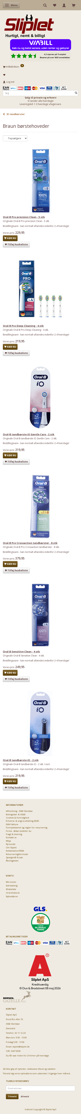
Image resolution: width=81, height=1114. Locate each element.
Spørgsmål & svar (14, 857)
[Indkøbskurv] (40, 66)
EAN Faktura (12, 824)
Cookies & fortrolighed (17, 817)
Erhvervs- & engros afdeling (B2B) (22, 820)
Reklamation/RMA (15, 850)
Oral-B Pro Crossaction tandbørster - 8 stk (30, 543)
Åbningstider (12, 860)
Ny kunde (10, 844)
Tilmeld (12, 1096)
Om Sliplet (11, 847)
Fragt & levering (14, 834)
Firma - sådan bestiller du (18, 831)
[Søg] (76, 93)
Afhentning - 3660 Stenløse (19, 811)
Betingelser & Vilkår (16, 814)
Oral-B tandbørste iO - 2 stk (20, 760)
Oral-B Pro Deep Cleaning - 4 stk (23, 325)
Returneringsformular (17, 854)
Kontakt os (11, 837)
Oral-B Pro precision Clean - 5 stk (24, 217)
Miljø (8, 840)
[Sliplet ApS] (29, 25)
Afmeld (25, 1096)
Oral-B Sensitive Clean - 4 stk (21, 651)
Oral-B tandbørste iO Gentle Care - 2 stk (28, 434)
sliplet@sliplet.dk (21, 1046)
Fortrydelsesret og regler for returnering (26, 827)
